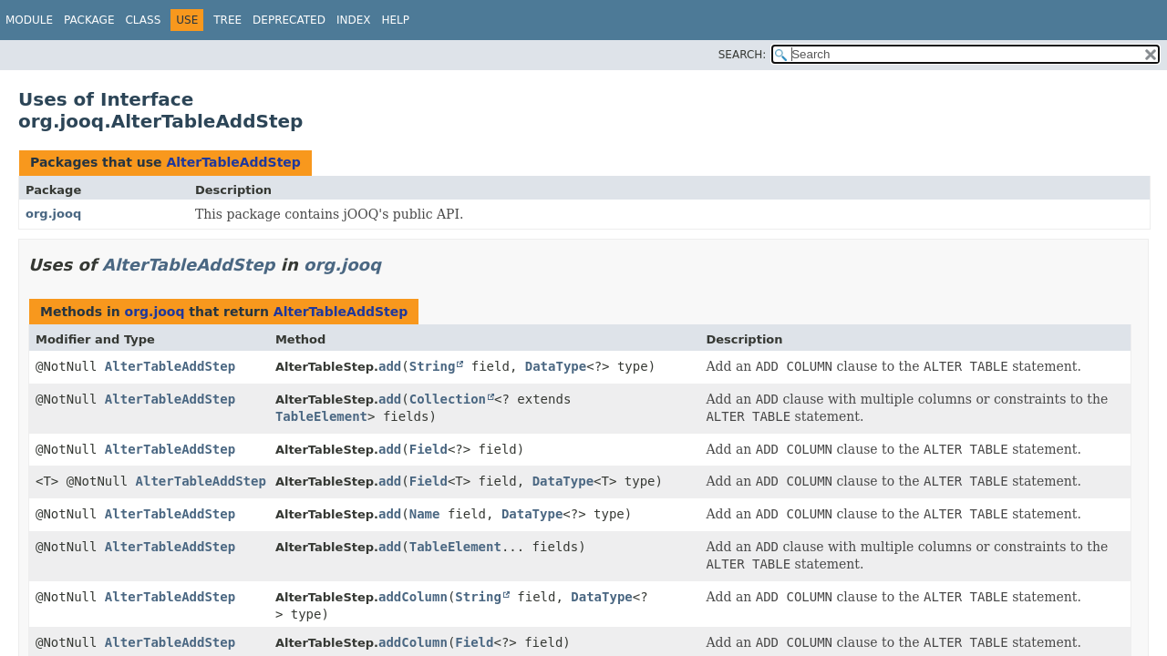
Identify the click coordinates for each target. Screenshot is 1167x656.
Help (395, 20)
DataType (555, 366)
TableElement (321, 416)
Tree (227, 20)
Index (353, 20)
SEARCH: (742, 54)
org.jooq (53, 213)
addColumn (413, 596)
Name (424, 514)
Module (29, 20)
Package (89, 20)
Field (428, 449)
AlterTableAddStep (233, 162)
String (432, 366)
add (389, 366)
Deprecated (289, 20)
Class (142, 20)
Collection (447, 399)
